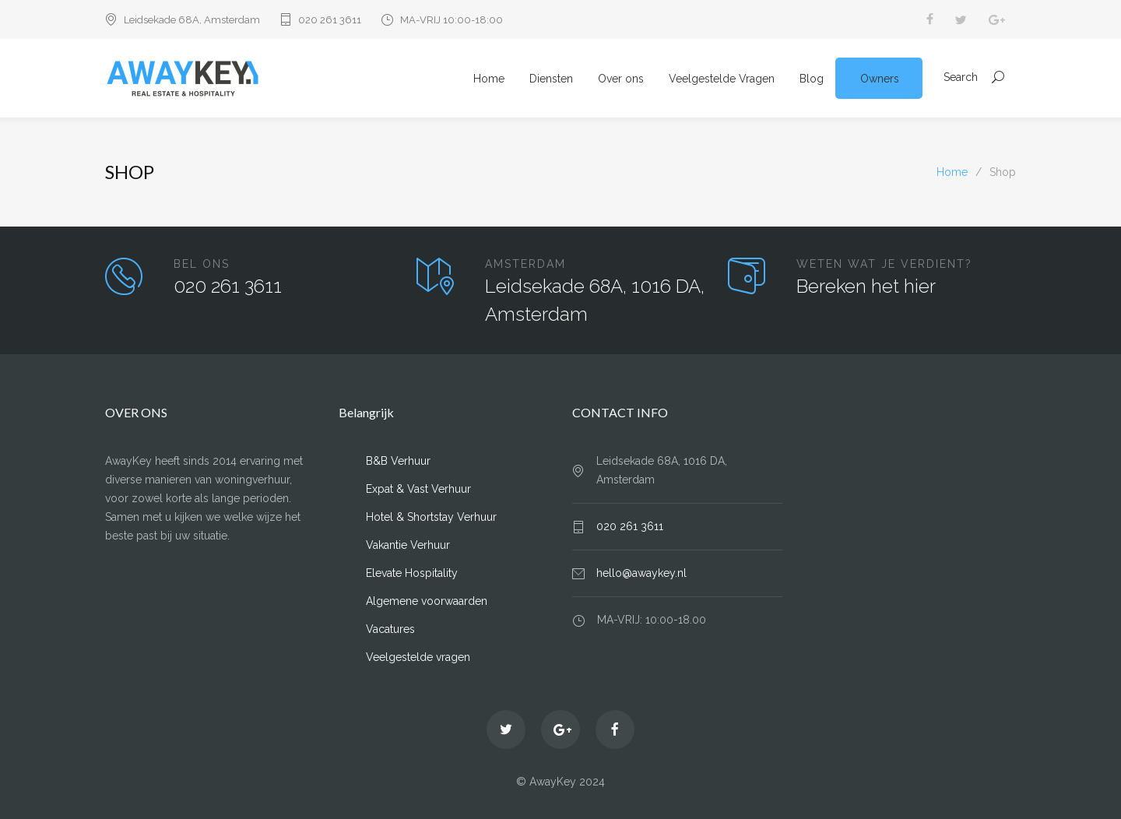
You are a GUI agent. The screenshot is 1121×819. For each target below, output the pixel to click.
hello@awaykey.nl (641, 573)
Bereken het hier (866, 286)
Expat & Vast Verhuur (418, 489)
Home (488, 78)
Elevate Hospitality (412, 573)
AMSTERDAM (525, 264)
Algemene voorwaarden (426, 601)
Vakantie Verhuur (408, 545)
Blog (811, 78)
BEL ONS (202, 264)
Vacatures (390, 629)
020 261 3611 (329, 20)
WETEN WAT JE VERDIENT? (884, 264)
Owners (879, 78)
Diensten (551, 78)
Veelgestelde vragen (418, 657)
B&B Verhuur (398, 461)
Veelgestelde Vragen (722, 78)
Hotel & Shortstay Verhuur (431, 517)
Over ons (621, 78)
